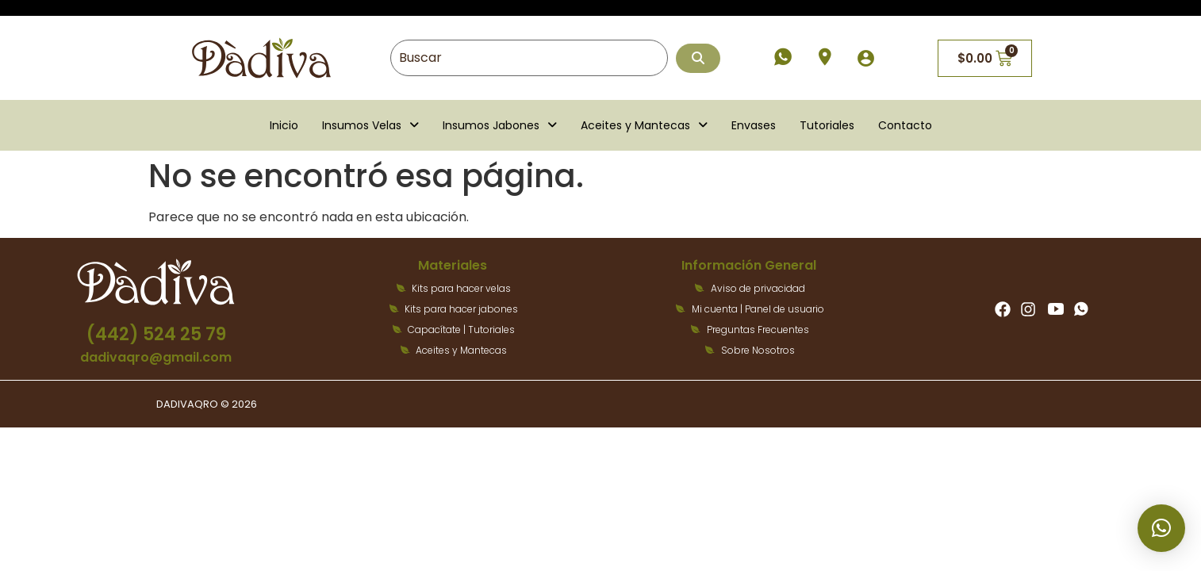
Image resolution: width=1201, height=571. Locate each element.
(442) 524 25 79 (156, 334)
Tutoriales (827, 125)
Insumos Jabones (500, 125)
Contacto (905, 125)
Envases (753, 125)
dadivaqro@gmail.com (156, 357)
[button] (370, 125)
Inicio (284, 125)
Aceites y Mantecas (644, 125)
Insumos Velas (370, 125)
